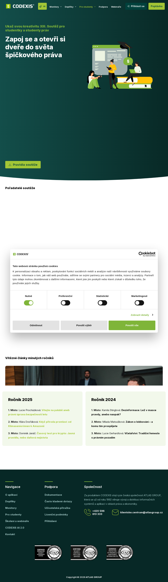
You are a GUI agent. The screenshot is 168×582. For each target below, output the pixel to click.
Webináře (116, 6)
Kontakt (10, 534)
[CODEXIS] (20, 6)
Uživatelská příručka (57, 507)
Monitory (56, 6)
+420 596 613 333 (94, 512)
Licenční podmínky (56, 514)
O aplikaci (11, 494)
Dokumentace (53, 494)
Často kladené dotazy (58, 501)
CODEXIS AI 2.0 (14, 527)
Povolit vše (132, 325)
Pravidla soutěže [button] (23, 164)
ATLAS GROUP (94, 577)
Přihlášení (51, 521)
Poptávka (156, 6)
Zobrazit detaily (140, 315)
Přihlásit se (138, 6)
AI (44, 6)
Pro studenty (87, 6)
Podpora (103, 6)
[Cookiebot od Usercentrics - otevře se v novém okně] (141, 254)
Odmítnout (36, 325)
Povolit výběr (84, 325)
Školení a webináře (17, 521)
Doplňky (70, 6)
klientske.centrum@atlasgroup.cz (137, 512)
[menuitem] (42, 6)
